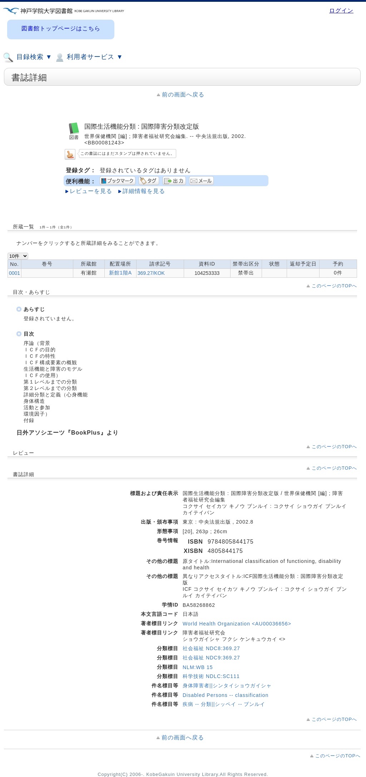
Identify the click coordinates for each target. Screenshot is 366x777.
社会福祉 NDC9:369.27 (211, 657)
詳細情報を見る (144, 191)
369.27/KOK (151, 273)
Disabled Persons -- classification (225, 695)
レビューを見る (91, 191)
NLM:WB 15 (198, 667)
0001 (14, 273)
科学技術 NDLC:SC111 (211, 676)
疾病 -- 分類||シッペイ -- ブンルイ (224, 704)
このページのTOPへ (334, 285)
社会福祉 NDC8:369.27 (211, 648)
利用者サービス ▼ (88, 57)
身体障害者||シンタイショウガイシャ (227, 685)
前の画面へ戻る (183, 94)
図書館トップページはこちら (60, 28)
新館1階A (120, 273)
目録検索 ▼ (27, 57)
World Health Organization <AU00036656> (237, 624)
